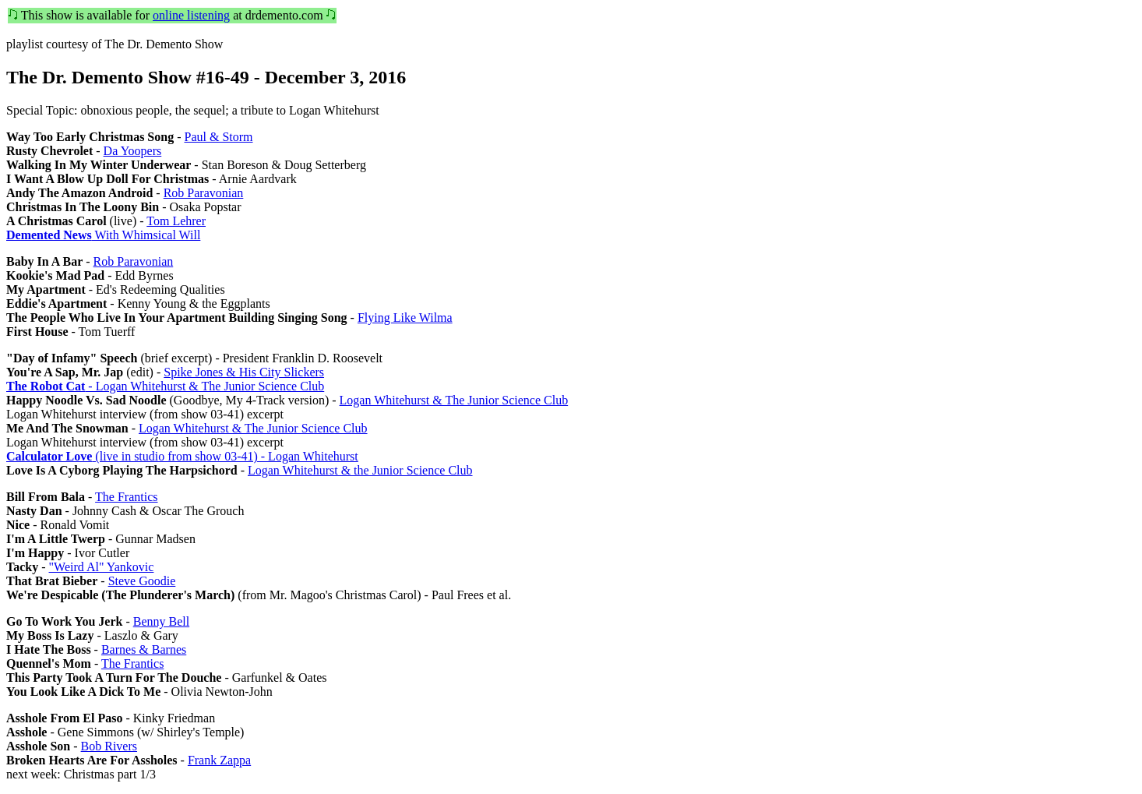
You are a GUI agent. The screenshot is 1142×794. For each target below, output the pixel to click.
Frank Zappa (219, 760)
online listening (191, 15)
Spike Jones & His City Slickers (244, 372)
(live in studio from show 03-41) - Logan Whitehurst (182, 456)
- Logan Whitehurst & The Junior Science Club (165, 386)
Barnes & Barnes (143, 649)
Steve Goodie (142, 581)
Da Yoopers (133, 150)
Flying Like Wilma (405, 317)
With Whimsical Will (103, 235)
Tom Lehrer (176, 221)
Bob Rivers (109, 746)
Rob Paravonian (204, 192)
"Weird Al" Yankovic (101, 566)
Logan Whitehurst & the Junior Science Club (360, 470)
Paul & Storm (218, 136)
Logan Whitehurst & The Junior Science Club (454, 400)
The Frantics (126, 496)
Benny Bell (161, 621)
